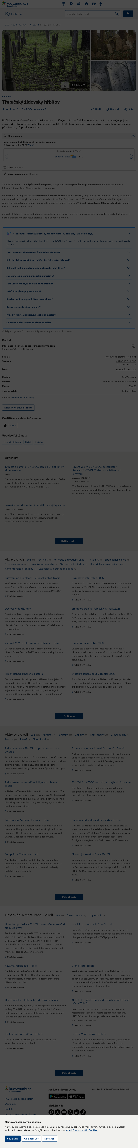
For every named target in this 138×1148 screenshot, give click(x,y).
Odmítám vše (31, 1138)
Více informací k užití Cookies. (82, 1130)
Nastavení (49, 1138)
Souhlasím (12, 1138)
